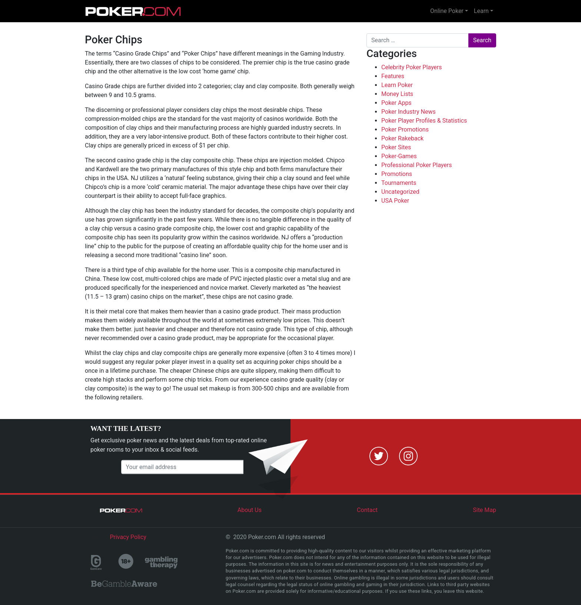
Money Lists (397, 93)
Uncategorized (400, 191)
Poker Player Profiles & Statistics (424, 120)
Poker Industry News (408, 111)
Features (392, 76)
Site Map (484, 509)
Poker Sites (396, 147)
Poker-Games (399, 156)
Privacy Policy (128, 537)
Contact (367, 509)
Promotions (396, 173)
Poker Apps (396, 102)
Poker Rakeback (402, 138)
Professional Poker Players (416, 165)
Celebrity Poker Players (411, 67)
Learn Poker (397, 85)
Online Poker (447, 10)
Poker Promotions (405, 129)
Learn (481, 10)
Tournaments (398, 182)
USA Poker (395, 200)
